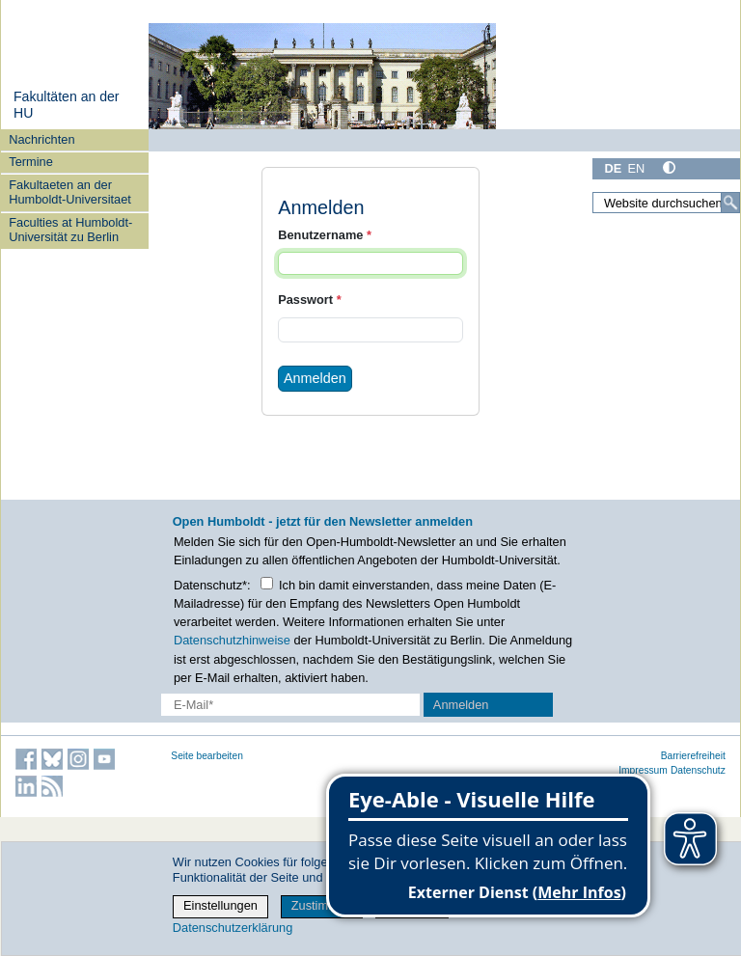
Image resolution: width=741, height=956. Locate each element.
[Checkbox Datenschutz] (267, 583)
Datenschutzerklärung (232, 927)
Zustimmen (321, 905)
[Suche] (730, 202)
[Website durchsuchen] (666, 202)
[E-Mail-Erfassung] (290, 705)
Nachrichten (41, 139)
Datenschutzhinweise (232, 640)
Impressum (643, 770)
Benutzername (324, 235)
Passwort (309, 299)
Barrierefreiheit (693, 756)
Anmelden (315, 378)
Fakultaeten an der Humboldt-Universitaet (70, 192)
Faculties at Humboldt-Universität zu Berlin (70, 229)
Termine (31, 161)
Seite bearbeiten (207, 756)
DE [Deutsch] (612, 168)
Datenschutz (698, 770)
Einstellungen (220, 905)
